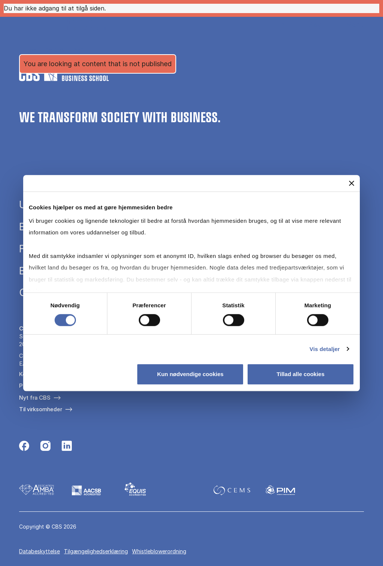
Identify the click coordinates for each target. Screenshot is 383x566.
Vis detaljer (325, 349)
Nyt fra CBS (34, 397)
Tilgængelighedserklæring (96, 551)
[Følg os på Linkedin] (67, 447)
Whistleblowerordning (159, 551)
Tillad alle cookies (300, 374)
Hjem (30, 50)
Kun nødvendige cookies (190, 374)
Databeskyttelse (39, 551)
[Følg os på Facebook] (24, 447)
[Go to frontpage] (64, 24)
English (274, 25)
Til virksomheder (40, 409)
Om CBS (54, 50)
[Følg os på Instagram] (45, 447)
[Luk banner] (351, 183)
